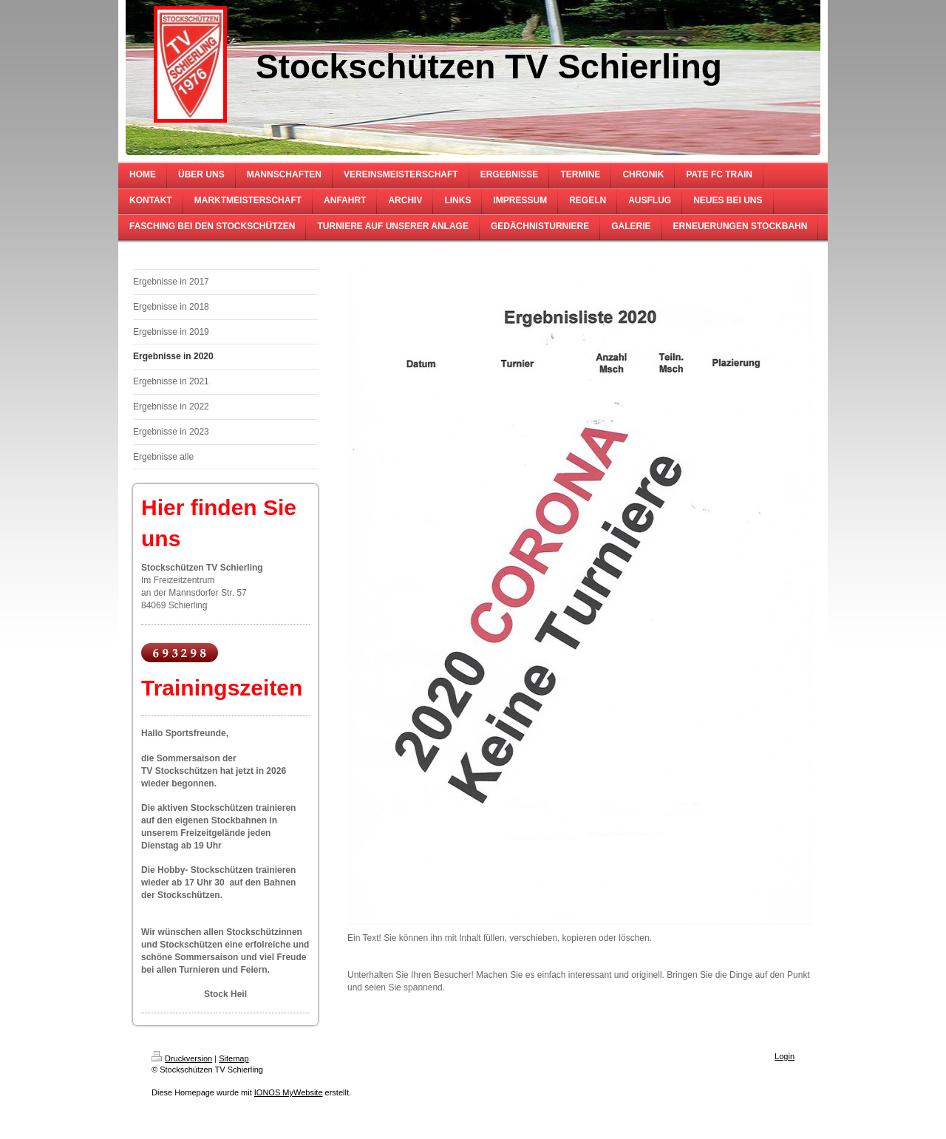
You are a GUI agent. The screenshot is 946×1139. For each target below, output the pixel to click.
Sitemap (233, 1058)
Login (784, 1056)
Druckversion (182, 1058)
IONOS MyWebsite (288, 1092)
